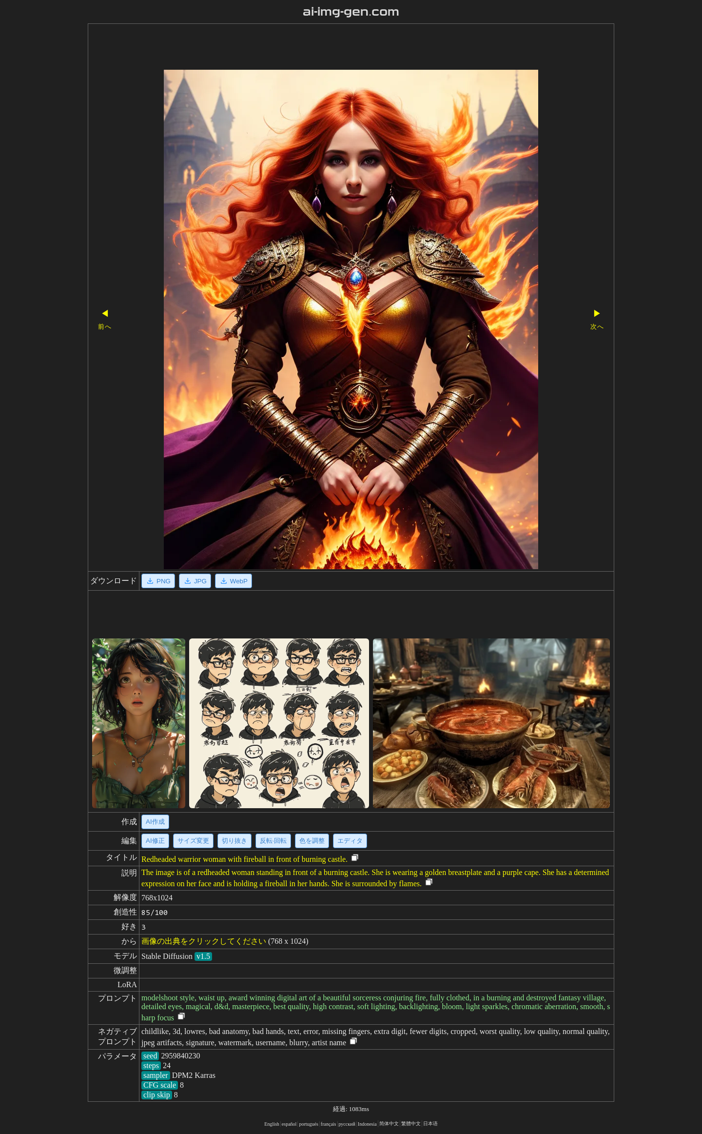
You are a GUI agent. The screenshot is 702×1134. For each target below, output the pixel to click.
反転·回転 (273, 840)
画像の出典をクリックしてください (203, 941)
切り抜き (234, 840)
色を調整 (312, 840)
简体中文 (389, 1123)
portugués (308, 1124)
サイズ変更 (193, 840)
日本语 (430, 1123)
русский (347, 1124)
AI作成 (155, 821)
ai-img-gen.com (351, 11)
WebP (233, 581)
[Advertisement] (334, 48)
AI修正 (155, 840)
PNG (158, 581)
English (271, 1124)
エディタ (350, 840)
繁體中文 (411, 1123)
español (289, 1124)
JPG (195, 581)
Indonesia (367, 1124)
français (328, 1124)
